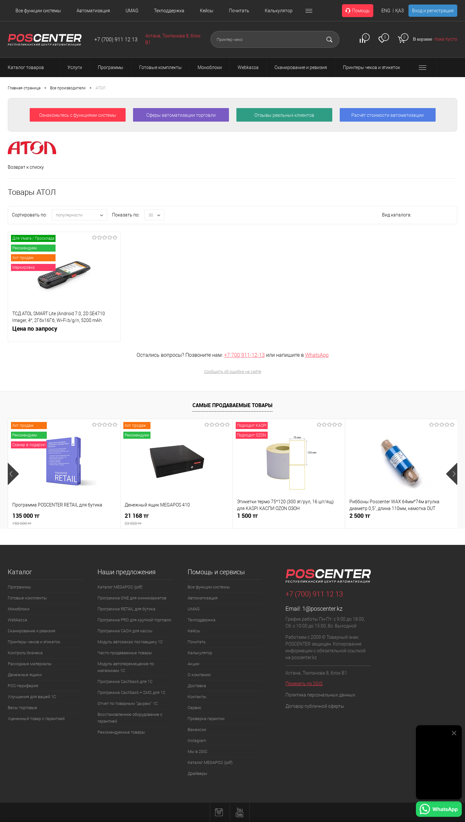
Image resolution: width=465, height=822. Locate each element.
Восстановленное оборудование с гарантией (130, 718)
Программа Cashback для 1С (125, 681)
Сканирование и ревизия (31, 630)
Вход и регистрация (433, 10)
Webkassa (17, 619)
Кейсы (206, 10)
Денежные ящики (25, 674)
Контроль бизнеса (25, 652)
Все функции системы (38, 10)
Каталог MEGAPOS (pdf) (120, 587)
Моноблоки (18, 608)
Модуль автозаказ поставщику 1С (130, 641)
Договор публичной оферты (314, 706)
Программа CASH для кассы (125, 630)
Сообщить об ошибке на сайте (232, 371)
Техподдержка (169, 10)
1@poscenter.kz (322, 608)
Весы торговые (22, 707)
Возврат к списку (26, 167)
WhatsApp (317, 355)
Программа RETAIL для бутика (126, 608)
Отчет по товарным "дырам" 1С (128, 703)
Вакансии (197, 729)
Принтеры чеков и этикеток (34, 641)
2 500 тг (359, 515)
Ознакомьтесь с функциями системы (77, 115)
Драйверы (197, 773)
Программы (19, 587)
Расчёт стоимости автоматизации (387, 115)
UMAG (132, 10)
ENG (385, 10)
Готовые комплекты (27, 598)
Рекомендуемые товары (121, 732)
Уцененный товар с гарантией (36, 718)
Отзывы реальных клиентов (284, 115)
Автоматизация (93, 10)
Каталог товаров (32, 67)
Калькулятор (279, 10)
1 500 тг (247, 515)
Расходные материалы (30, 663)
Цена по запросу (34, 332)
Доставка (197, 685)
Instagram (197, 740)
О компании (199, 674)
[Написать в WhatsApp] (439, 810)
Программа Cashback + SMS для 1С (131, 692)
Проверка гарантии (206, 718)
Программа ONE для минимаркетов (132, 598)
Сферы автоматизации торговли (181, 115)
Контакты (197, 696)
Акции (193, 663)
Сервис (195, 707)
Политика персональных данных (320, 694)
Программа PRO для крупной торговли (134, 619)
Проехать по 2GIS (304, 683)
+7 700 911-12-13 (244, 355)
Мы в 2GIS (197, 751)
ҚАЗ (399, 10)
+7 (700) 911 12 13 (116, 39)
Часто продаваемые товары (125, 652)
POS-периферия (23, 685)
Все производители (68, 88)
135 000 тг (64, 519)
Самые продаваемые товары (232, 405)
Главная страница (24, 88)
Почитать (239, 10)
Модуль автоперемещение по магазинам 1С (126, 667)
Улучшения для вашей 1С (32, 696)
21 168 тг (176, 519)
